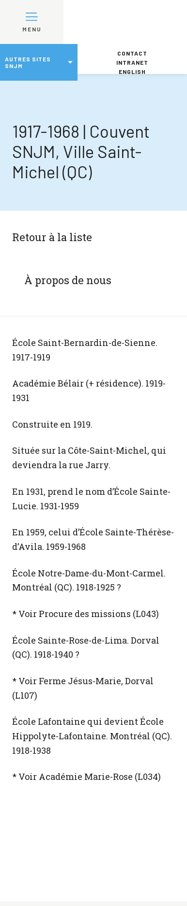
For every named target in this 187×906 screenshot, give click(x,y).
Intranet (132, 62)
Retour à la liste (52, 237)
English (132, 71)
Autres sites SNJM (28, 62)
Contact (132, 53)
